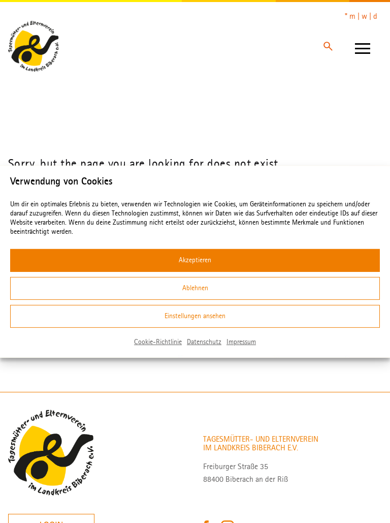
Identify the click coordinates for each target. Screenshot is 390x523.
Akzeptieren (195, 260)
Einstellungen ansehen (195, 316)
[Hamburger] (362, 46)
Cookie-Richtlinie (158, 341)
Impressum (241, 341)
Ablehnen (195, 288)
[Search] (328, 46)
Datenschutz (204, 341)
